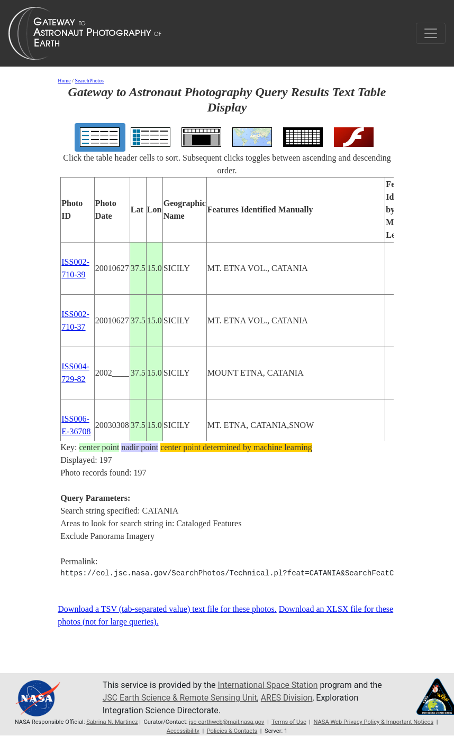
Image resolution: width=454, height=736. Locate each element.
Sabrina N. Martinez (112, 722)
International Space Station (268, 685)
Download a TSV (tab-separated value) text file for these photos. (167, 608)
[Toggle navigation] (431, 33)
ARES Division (289, 698)
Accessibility (182, 731)
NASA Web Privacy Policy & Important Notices (374, 722)
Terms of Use (288, 722)
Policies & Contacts (232, 731)
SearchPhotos (89, 80)
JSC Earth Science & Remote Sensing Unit (181, 698)
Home (64, 80)
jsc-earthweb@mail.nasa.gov (227, 722)
